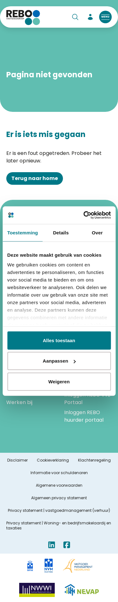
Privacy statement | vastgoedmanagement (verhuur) (59, 510)
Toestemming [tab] (22, 232)
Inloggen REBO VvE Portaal (87, 398)
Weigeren (59, 381)
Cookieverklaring (53, 460)
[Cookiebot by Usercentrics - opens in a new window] (84, 215)
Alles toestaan (59, 340)
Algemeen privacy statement (59, 498)
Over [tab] (97, 232)
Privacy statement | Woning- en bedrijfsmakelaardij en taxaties (58, 526)
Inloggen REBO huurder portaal (84, 416)
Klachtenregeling (94, 460)
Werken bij (19, 402)
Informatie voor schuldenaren (59, 472)
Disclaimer (17, 460)
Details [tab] (61, 232)
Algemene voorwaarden (59, 485)
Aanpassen (59, 361)
